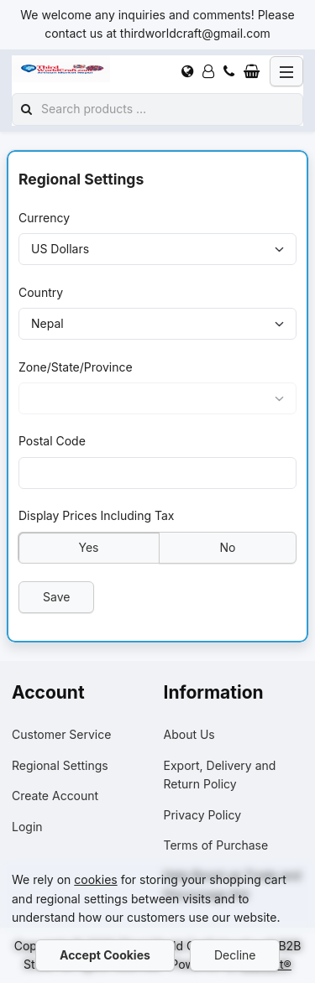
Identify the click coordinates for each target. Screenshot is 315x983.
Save (56, 596)
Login (27, 826)
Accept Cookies (105, 955)
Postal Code (52, 441)
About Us (189, 734)
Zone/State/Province (75, 366)
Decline (234, 955)
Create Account (55, 795)
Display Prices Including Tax (96, 515)
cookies (95, 879)
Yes (89, 546)
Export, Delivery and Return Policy (220, 774)
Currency (44, 218)
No (228, 546)
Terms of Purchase (216, 845)
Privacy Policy (203, 815)
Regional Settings (60, 765)
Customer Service (61, 734)
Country (40, 291)
